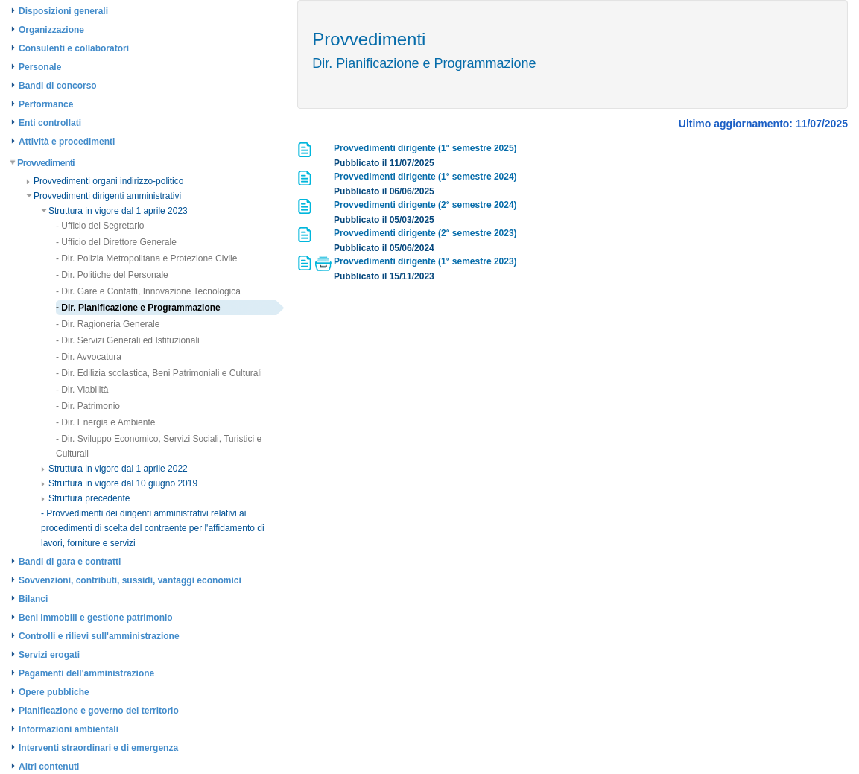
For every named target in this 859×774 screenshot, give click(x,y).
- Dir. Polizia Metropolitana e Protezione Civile (146, 258)
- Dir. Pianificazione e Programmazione (138, 307)
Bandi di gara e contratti (70, 561)
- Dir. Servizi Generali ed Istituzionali (128, 340)
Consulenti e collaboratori (74, 48)
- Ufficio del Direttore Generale (116, 242)
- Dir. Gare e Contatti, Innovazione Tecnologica (148, 291)
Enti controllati (50, 123)
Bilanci (33, 599)
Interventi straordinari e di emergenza (98, 748)
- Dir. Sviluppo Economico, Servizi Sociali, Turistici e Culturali (158, 446)
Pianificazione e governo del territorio (99, 710)
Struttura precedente (85, 498)
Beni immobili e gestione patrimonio (96, 617)
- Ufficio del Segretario (100, 226)
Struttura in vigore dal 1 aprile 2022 (114, 468)
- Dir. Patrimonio (88, 406)
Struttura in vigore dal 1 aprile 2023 (114, 211)
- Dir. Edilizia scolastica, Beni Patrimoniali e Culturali (159, 373)
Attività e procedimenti (67, 141)
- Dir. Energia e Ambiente (105, 422)
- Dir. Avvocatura (88, 357)
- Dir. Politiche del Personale (112, 275)
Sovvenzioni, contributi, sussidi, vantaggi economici (130, 580)
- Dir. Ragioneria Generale (107, 324)
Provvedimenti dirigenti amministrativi (103, 196)
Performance (46, 104)
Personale (40, 67)
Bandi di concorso (58, 85)
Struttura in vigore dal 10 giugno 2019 (119, 483)
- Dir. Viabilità (82, 389)
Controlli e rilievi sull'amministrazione (99, 636)
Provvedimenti (43, 162)
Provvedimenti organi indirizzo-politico (104, 181)
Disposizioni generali (63, 11)
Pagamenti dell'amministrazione (86, 673)
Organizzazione (51, 30)
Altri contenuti (49, 766)
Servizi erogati (49, 655)
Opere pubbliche (54, 692)
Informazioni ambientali (68, 729)
